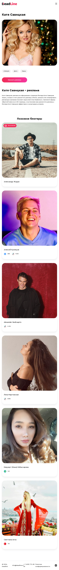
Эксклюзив (11, 125)
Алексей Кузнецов (11, 250)
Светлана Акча (10, 540)
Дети (15, 71)
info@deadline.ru (18, 565)
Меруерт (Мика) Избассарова (16, 467)
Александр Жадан (11, 182)
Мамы (24, 71)
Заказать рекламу (14, 80)
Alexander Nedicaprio (12, 322)
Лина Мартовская (11, 395)
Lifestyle (6, 71)
